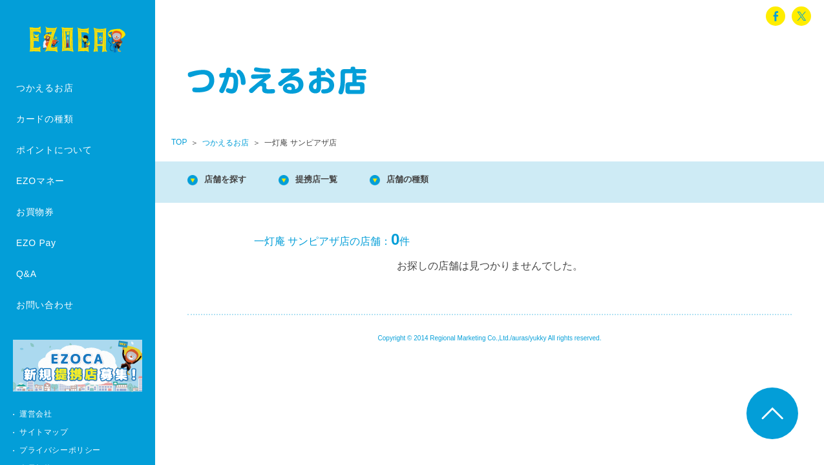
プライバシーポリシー (60, 450)
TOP (179, 142)
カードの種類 (44, 119)
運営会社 (35, 413)
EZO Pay (36, 243)
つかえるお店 (44, 88)
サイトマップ (44, 432)
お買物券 (35, 212)
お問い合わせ (44, 305)
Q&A (26, 274)
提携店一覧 (336, 180)
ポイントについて (54, 150)
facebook (775, 16)
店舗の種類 (439, 180)
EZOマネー (40, 181)
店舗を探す (233, 180)
